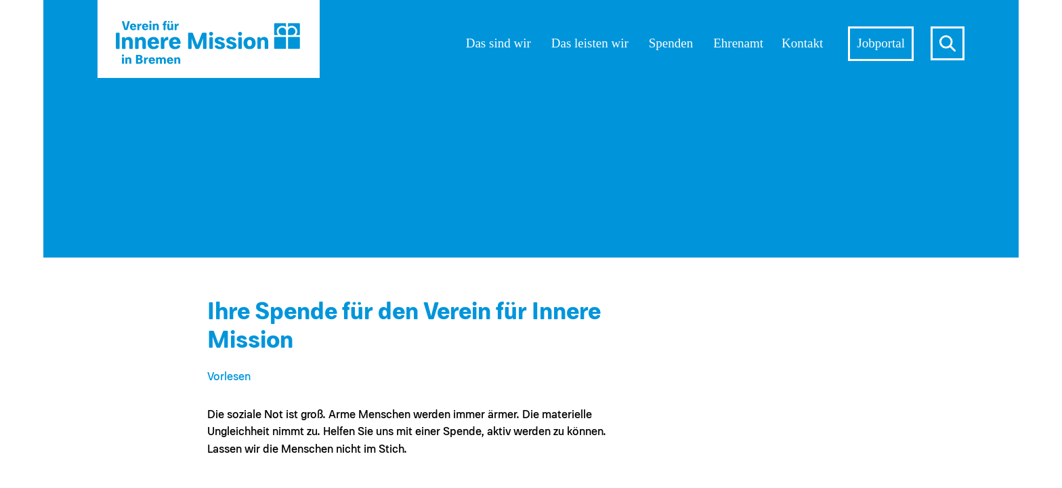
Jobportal (881, 43)
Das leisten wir (590, 43)
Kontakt (802, 43)
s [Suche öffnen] (947, 43)
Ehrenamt (738, 43)
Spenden (671, 43)
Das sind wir (498, 43)
